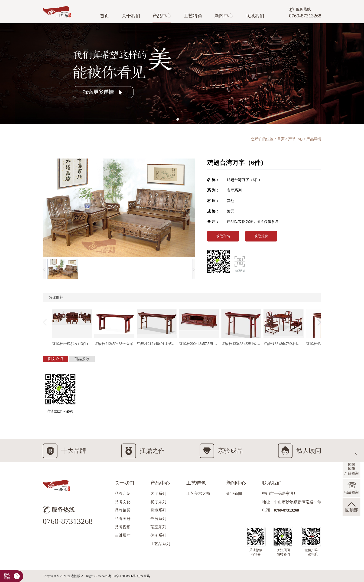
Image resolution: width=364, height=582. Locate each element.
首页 (104, 15)
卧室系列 (158, 510)
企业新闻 (234, 493)
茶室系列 (158, 527)
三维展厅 (122, 535)
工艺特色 (193, 15)
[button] (177, 119)
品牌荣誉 (122, 510)
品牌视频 (122, 527)
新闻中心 (223, 15)
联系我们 (255, 15)
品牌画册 (122, 518)
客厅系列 (158, 493)
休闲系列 (158, 535)
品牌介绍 (122, 493)
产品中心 (162, 15)
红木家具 (143, 576)
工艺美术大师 (198, 493)
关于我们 (131, 15)
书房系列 (158, 518)
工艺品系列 (160, 544)
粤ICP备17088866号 (122, 576)
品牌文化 (122, 502)
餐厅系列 (158, 502)
